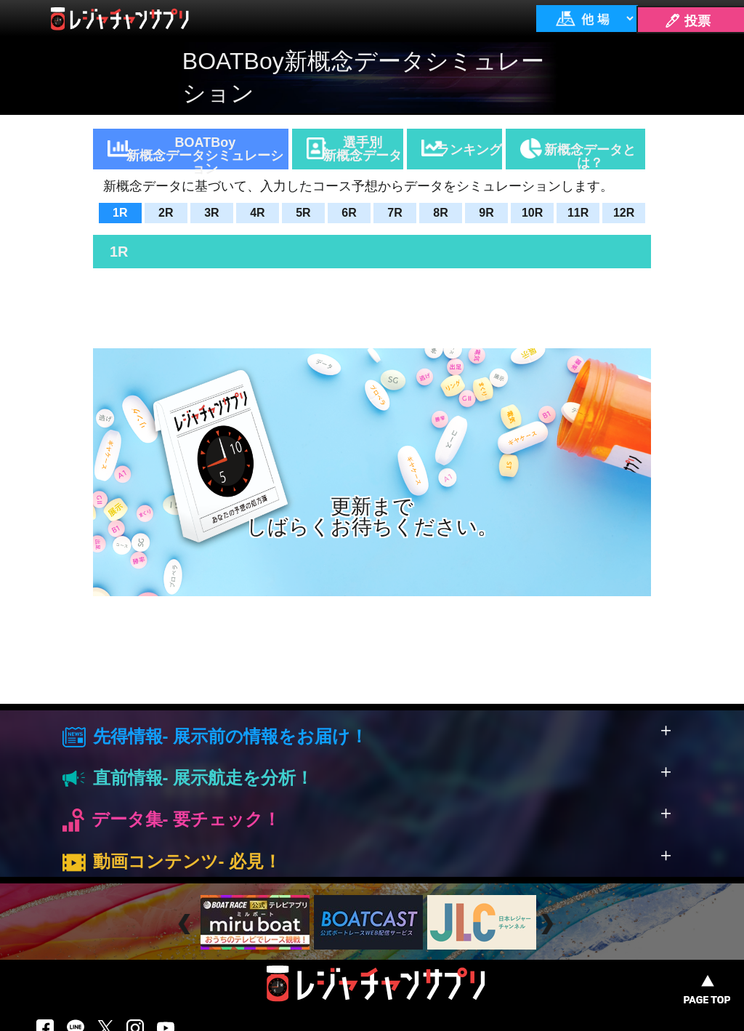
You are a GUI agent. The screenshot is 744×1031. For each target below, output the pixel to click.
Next (549, 924)
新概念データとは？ (590, 156)
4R (257, 212)
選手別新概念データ (362, 149)
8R (440, 212)
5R (303, 212)
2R (165, 212)
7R (394, 212)
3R (211, 212)
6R (348, 212)
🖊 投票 (687, 21)
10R (532, 212)
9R (486, 212)
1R (120, 212)
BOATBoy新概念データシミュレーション (204, 152)
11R (578, 212)
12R (623, 212)
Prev (186, 924)
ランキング (469, 150)
